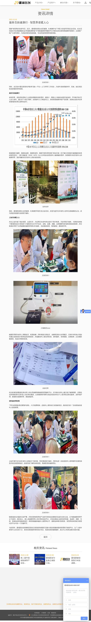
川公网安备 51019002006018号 (40, 615)
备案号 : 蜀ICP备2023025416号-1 (17, 615)
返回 (45, 537)
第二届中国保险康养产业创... (25, 560)
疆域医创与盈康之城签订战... (50, 560)
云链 (48, 613)
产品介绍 (39, 3)
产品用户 (52, 3)
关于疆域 (77, 3)
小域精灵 (43, 613)
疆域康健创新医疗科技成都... (75, 560)
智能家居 (53, 613)
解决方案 (64, 3)
